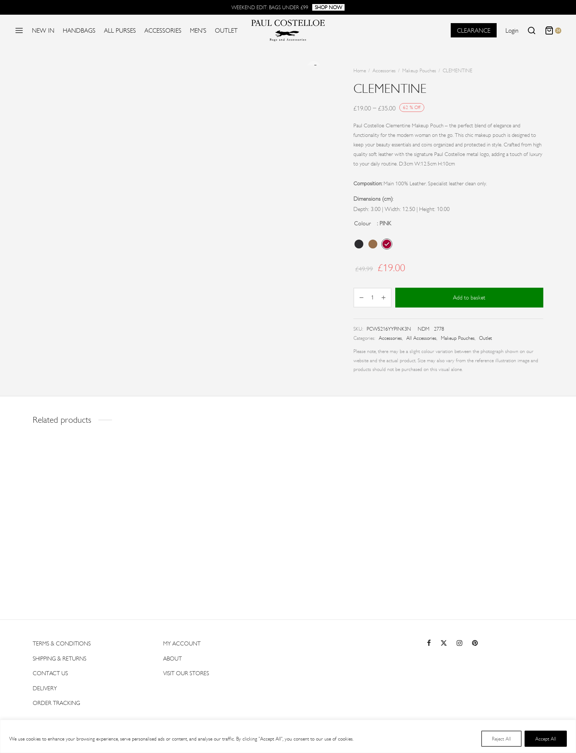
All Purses (120, 30)
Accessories (162, 30)
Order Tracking (56, 701)
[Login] (511, 30)
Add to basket (469, 297)
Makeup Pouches (419, 70)
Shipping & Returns (59, 657)
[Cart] (553, 30)
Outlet (226, 30)
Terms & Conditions (62, 642)
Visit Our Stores (186, 672)
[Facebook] (429, 642)
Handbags (79, 30)
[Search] (531, 30)
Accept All (545, 738)
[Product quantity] (372, 297)
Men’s (198, 30)
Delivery (45, 687)
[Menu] (19, 30)
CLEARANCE (473, 30)
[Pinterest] (474, 642)
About (172, 657)
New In (43, 30)
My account (182, 642)
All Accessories (421, 338)
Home (359, 70)
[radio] (358, 244)
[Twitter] (444, 642)
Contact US (50, 672)
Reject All (501, 738)
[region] (288, 736)
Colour (362, 223)
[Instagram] (459, 642)
